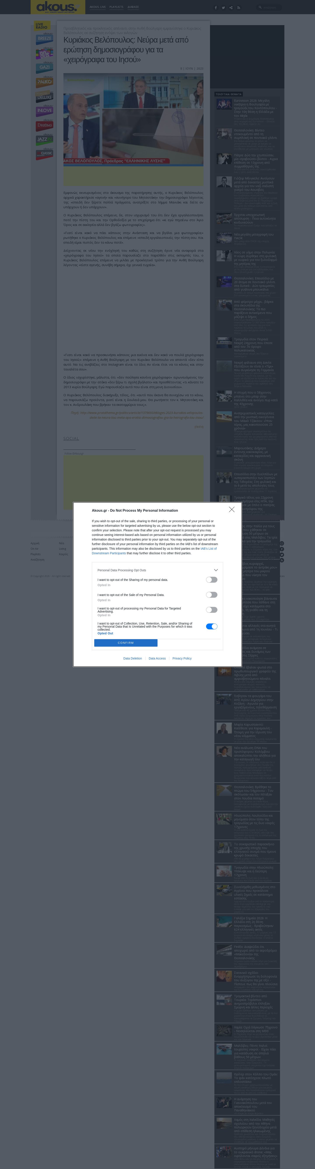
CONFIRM (126, 643)
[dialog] (157, 584)
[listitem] (157, 570)
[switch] (211, 580)
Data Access (157, 658)
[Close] (233, 511)
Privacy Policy (182, 658)
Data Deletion (132, 658)
